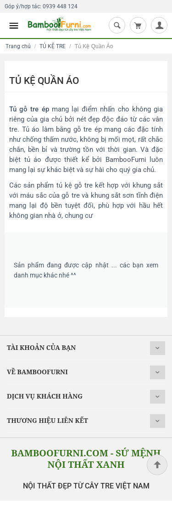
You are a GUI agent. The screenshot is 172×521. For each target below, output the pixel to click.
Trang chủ (18, 46)
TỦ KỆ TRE (52, 46)
